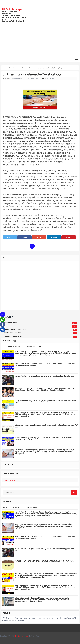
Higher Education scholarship (16, 329)
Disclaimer (31, 2)
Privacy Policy (11, 2)
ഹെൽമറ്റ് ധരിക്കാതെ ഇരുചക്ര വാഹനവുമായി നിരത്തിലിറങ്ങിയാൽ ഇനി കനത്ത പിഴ (44, 377)
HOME (3, 2)
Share (24, 237)
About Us (22, 2)
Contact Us (40, 2)
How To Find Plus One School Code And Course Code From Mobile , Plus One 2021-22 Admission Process (45, 364)
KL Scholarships (12, 9)
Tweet (10, 237)
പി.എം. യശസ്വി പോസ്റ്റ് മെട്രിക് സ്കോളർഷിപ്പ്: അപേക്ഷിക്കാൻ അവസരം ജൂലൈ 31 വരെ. (45, 401)
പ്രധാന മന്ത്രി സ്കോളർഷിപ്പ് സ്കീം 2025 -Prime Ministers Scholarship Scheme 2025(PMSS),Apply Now (43, 438)
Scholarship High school (13, 333)
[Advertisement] (40, 39)
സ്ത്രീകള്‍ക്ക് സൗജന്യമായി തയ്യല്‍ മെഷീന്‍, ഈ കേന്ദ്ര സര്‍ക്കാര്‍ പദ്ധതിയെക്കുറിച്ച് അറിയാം (46, 426)
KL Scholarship (10, 480)
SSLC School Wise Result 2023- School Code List (22, 347)
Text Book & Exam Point (13, 336)
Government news (11, 326)
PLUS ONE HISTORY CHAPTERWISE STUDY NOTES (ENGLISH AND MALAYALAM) (45, 561)
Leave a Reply (49, 78)
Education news (10, 322)
